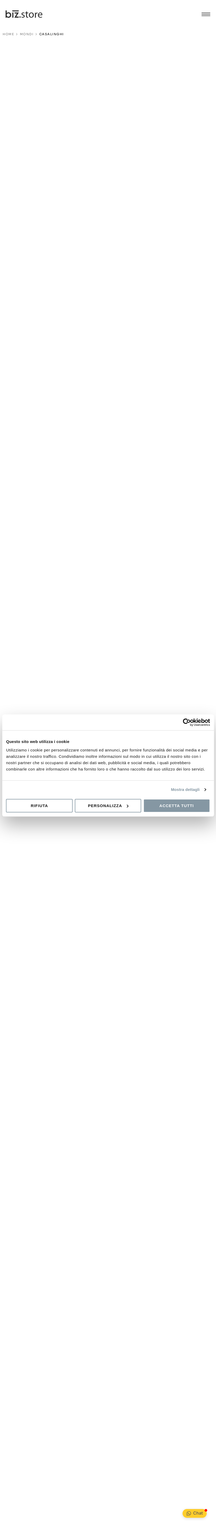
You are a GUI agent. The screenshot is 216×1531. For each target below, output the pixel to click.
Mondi (27, 34)
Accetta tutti (176, 805)
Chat (198, 1513)
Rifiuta (39, 805)
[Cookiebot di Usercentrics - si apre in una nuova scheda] (186, 722)
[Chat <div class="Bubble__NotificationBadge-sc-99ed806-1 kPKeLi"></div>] (188, 1513)
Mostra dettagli (185, 789)
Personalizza (108, 805)
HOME (8, 34)
